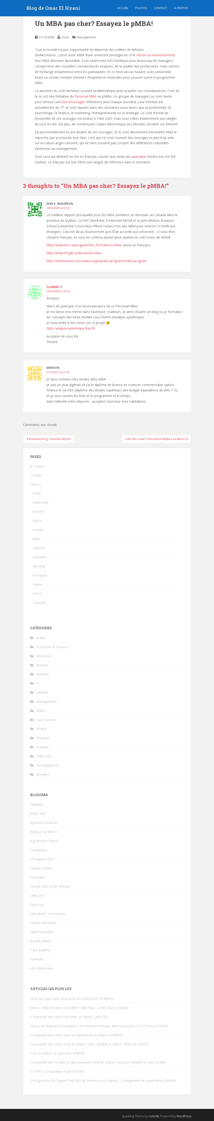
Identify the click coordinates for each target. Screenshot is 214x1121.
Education (43, 656)
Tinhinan (36, 959)
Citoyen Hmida (41, 868)
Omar (65, 37)
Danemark (40, 502)
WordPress (184, 1116)
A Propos (37, 466)
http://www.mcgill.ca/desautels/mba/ (74, 253)
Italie (36, 539)
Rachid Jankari (40, 941)
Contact (160, 8)
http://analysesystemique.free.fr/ (71, 328)
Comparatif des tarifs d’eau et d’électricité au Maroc (69, 1035)
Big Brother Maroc (44, 841)
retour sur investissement (155, 55)
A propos (181, 8)
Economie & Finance (52, 647)
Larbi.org (37, 904)
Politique (42, 738)
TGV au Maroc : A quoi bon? (51, 1053)
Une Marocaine (41, 968)
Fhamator (37, 877)
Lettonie (39, 548)
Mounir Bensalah (43, 923)
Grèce (37, 520)
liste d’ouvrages (73, 102)
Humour (42, 674)
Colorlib (154, 1116)
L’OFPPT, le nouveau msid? (50, 1071)
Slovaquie (40, 575)
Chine (37, 493)
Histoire (42, 665)
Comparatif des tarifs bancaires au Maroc (61, 1017)
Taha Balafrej (40, 950)
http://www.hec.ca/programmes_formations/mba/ (84, 245)
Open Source (46, 719)
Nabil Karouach (41, 932)
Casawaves (38, 850)
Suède (37, 584)
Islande (38, 529)
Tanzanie (39, 602)
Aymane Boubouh (44, 822)
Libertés (42, 692)
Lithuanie (39, 557)
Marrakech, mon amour (48, 913)
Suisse (37, 593)
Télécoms (43, 756)
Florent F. (55, 287)
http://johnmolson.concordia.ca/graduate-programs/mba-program (97, 261)
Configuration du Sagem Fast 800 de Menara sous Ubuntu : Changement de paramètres (96, 1080)
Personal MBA (85, 96)
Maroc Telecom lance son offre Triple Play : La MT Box (72, 1007)
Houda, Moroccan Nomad (50, 886)
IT (37, 683)
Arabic (41, 638)
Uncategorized (47, 765)
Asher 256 (37, 813)
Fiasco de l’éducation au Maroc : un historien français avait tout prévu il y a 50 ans (92, 1026)
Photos (141, 8)
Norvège (39, 566)
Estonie (38, 511)
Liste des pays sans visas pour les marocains (64, 998)
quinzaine (139, 156)
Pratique (42, 747)
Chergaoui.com (41, 859)
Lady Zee (37, 895)
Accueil (122, 8)
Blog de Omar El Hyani (53, 8)
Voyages (42, 774)
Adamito (36, 804)
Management (86, 37)
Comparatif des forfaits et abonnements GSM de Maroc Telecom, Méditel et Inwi (91, 1062)
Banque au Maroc (43, 831)
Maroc (41, 710)
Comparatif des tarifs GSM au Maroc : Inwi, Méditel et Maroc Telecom (83, 1044)
